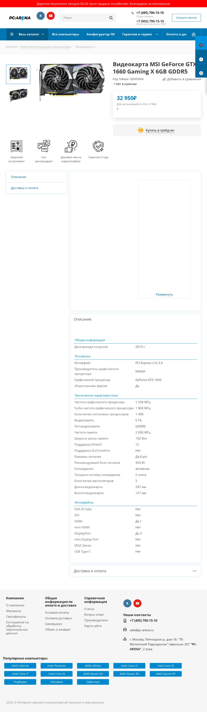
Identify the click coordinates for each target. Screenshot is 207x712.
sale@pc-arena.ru (142, 630)
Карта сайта (92, 626)
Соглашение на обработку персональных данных (17, 627)
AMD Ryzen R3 (93, 674)
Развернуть (164, 294)
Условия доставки (58, 618)
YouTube (51, 16)
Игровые (57, 682)
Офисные (93, 682)
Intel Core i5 (166, 666)
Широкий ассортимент (16, 159)
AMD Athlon (93, 666)
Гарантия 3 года (98, 157)
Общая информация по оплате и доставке (60, 602)
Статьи (89, 609)
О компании (15, 605)
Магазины (13, 611)
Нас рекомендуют (44, 159)
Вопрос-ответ (94, 614)
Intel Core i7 (20, 674)
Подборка (20, 682)
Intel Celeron (20, 666)
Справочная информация (95, 600)
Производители (96, 620)
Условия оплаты (57, 612)
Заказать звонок (186, 17)
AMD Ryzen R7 (166, 674)
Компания (15, 598)
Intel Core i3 (129, 666)
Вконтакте (41, 16)
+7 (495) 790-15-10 (150, 13)
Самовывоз (53, 624)
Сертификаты (16, 616)
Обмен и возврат (58, 629)
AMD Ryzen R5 (129, 674)
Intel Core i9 (57, 674)
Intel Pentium (57, 666)
